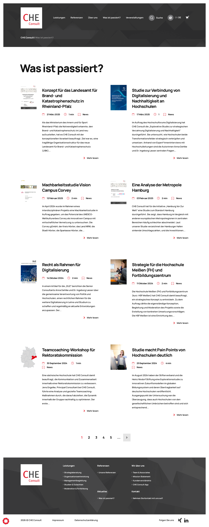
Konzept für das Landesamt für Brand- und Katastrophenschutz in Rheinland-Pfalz (69, 98)
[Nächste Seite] (127, 437)
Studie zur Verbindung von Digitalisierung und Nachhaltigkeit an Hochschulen (156, 98)
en (176, 17)
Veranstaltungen (134, 17)
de (179, 17)
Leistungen (59, 17)
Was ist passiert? (112, 17)
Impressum (58, 520)
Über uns (93, 17)
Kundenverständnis (142, 480)
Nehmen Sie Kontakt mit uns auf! (148, 498)
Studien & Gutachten (73, 484)
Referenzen (77, 17)
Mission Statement (141, 476)
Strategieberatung (72, 472)
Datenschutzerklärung (86, 520)
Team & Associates (141, 472)
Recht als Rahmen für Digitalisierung (61, 267)
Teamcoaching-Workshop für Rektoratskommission (68, 352)
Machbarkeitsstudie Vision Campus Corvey (66, 187)
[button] (6, 521)
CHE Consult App (140, 484)
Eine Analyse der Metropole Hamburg (157, 187)
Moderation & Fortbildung (76, 488)
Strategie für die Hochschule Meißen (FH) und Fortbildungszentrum (158, 270)
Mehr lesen (92, 158)
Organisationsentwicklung (76, 476)
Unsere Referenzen (107, 472)
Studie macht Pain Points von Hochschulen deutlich (158, 352)
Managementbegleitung (75, 480)
